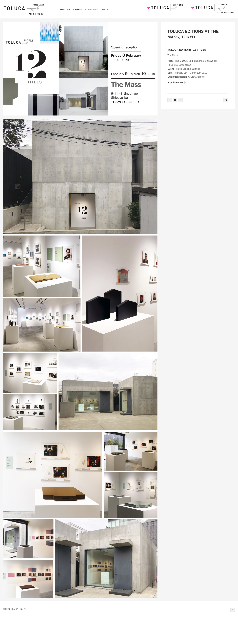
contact (106, 9)
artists (77, 9)
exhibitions (91, 9)
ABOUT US (65, 9)
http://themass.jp (176, 82)
